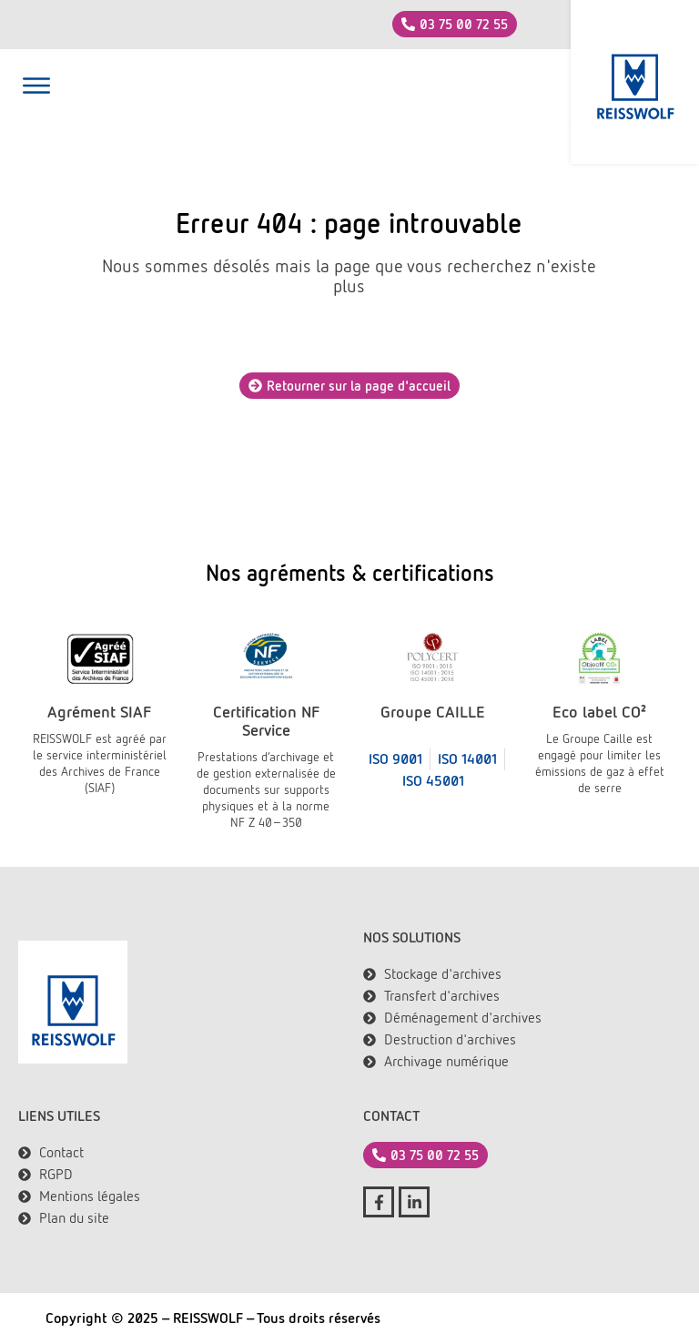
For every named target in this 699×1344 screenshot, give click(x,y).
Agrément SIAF (99, 711)
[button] (36, 88)
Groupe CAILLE (432, 711)
